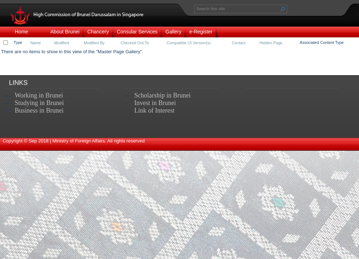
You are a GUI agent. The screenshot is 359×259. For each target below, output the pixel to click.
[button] (283, 9)
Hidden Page (271, 43)
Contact (239, 43)
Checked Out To (135, 43)
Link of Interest (154, 110)
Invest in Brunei (155, 102)
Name (36, 43)
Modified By (94, 43)
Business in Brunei (39, 110)
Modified (61, 43)
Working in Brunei (39, 95)
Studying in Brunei (39, 102)
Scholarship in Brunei (162, 95)
